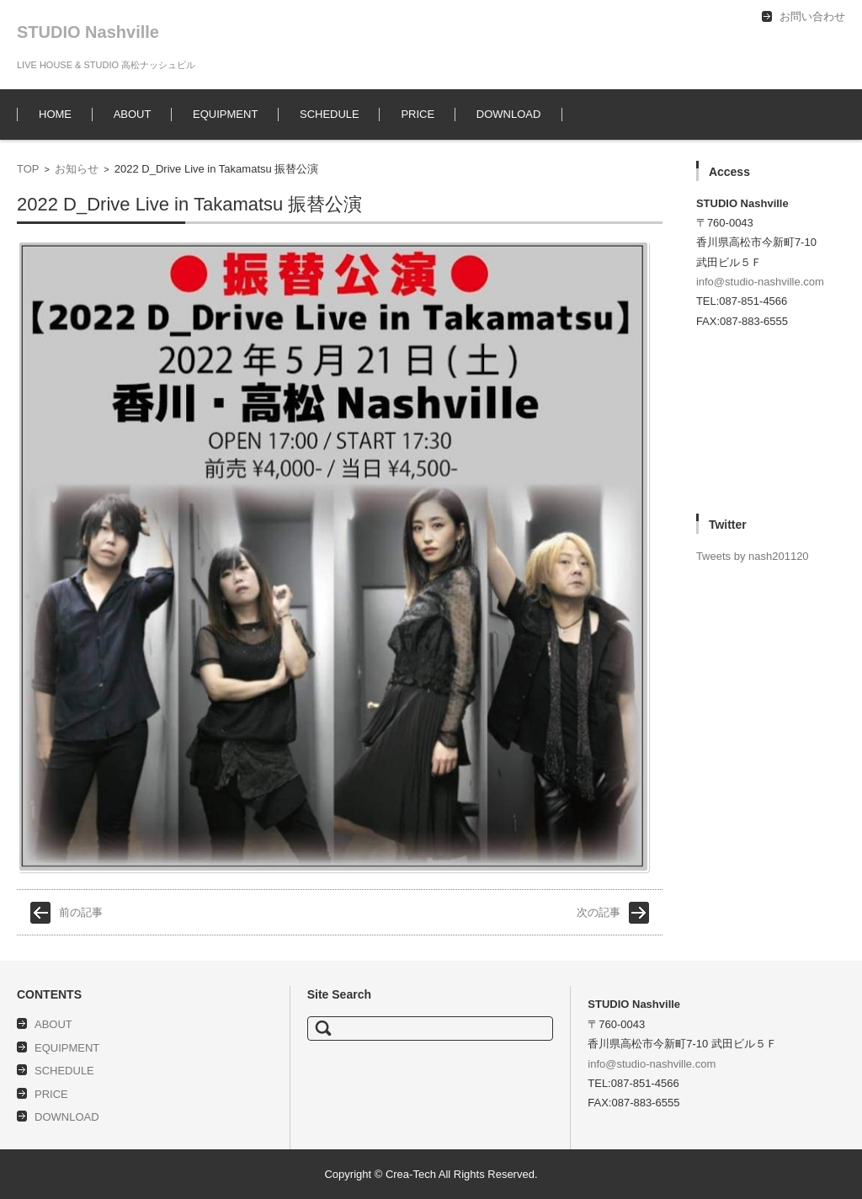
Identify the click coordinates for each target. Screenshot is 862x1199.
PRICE (417, 114)
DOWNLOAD (508, 114)
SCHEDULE (329, 114)
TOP (28, 169)
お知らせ (76, 169)
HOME (55, 114)
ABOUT (133, 114)
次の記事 (598, 912)
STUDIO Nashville (88, 32)
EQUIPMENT (225, 114)
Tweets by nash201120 (752, 556)
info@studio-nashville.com (760, 281)
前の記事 (81, 912)
